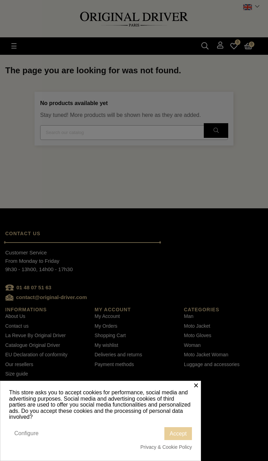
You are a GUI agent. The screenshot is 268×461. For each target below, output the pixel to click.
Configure (26, 433)
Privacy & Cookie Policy (166, 447)
